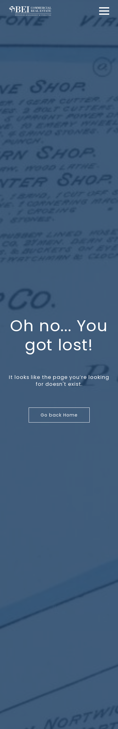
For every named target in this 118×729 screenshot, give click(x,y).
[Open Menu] (104, 11)
